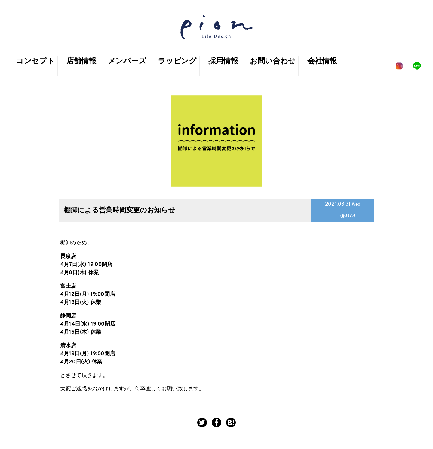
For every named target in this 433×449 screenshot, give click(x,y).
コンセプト (35, 61)
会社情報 (322, 61)
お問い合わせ (273, 61)
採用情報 (223, 61)
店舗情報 (81, 61)
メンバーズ (127, 61)
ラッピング (177, 61)
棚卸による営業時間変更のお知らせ (119, 210)
